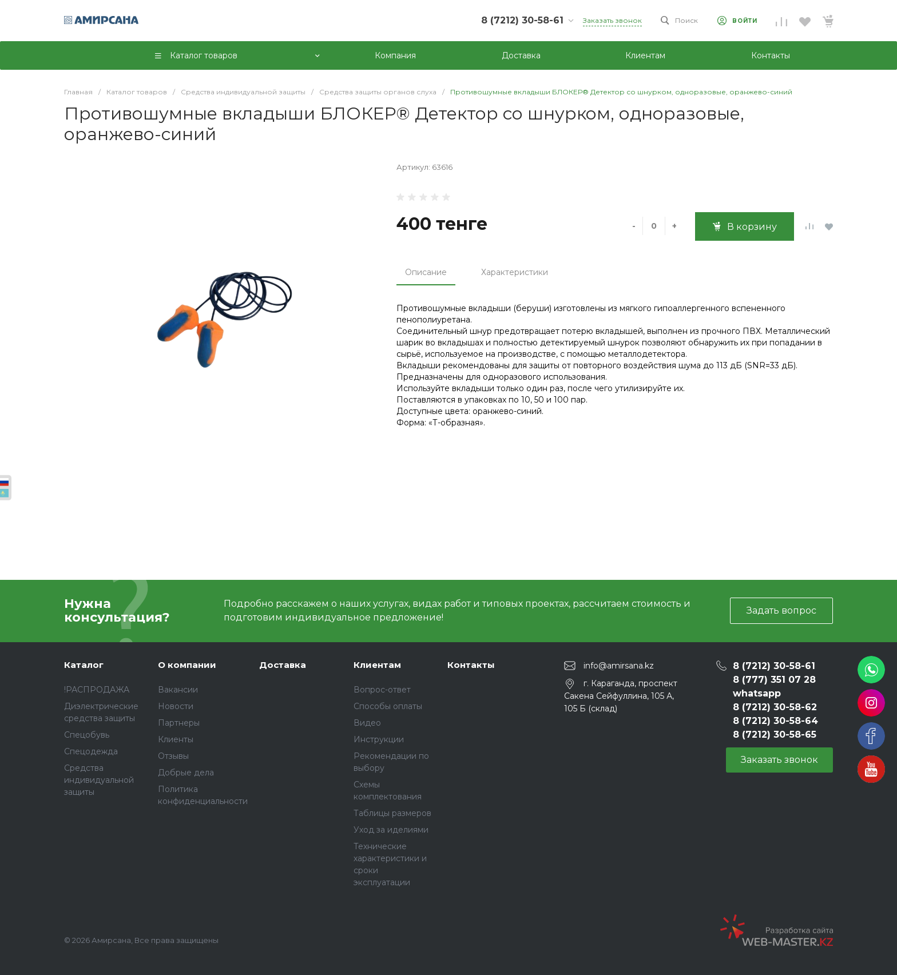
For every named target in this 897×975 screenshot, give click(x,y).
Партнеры (179, 723)
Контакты (471, 664)
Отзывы (173, 756)
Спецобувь (86, 735)
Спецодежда (91, 751)
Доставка (282, 664)
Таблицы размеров (392, 813)
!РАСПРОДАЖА (96, 690)
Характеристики (514, 272)
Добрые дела (186, 772)
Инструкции (379, 739)
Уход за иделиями (391, 830)
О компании (187, 664)
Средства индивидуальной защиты (99, 780)
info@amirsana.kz (619, 665)
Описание (426, 272)
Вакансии (178, 690)
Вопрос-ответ (382, 690)
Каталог (84, 664)
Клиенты (175, 739)
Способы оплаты (388, 706)
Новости (175, 706)
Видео (367, 723)
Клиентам (377, 664)
